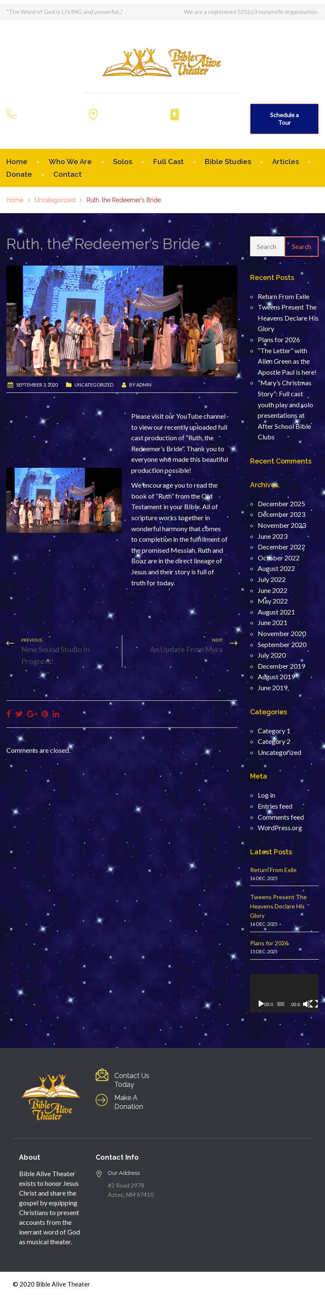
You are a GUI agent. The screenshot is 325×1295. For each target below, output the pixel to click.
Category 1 (274, 731)
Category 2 (274, 741)
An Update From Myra (186, 649)
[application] (284, 993)
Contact (67, 174)
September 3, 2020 (37, 384)
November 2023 (282, 525)
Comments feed (281, 817)
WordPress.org (280, 827)
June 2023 (272, 536)
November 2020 (282, 633)
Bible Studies (228, 161)
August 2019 (276, 676)
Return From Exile (283, 296)
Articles (285, 161)
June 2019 (272, 687)
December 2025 (281, 503)
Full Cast (168, 161)
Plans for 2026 (279, 339)
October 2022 (279, 558)
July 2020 (272, 655)
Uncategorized (93, 384)
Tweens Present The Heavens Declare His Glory (288, 317)
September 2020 (282, 644)
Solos (122, 161)
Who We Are (70, 161)
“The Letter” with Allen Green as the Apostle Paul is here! (287, 361)
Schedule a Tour (284, 118)
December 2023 (281, 514)
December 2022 (281, 547)
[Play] (261, 1004)
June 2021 (272, 622)
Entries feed (275, 806)
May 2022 (273, 601)
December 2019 (281, 666)
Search (301, 246)
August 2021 (276, 612)
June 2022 (272, 590)
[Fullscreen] (314, 1004)
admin (143, 384)
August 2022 (276, 568)
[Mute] (306, 1004)
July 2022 (272, 579)
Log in (266, 795)
